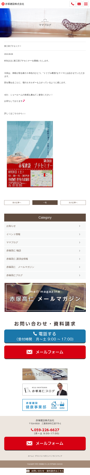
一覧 (45, 203)
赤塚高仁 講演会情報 (17, 259)
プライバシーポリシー (43, 456)
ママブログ (12, 242)
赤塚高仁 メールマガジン (20, 267)
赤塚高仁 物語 (13, 250)
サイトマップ (57, 456)
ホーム (30, 456)
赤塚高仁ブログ (14, 275)
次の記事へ (73, 203)
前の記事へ (16, 203)
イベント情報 (13, 234)
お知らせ (11, 226)
